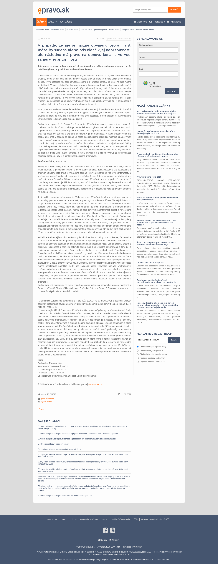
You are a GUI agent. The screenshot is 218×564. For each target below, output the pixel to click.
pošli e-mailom (47, 399)
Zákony (115, 540)
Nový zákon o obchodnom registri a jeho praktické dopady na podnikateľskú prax (156, 112)
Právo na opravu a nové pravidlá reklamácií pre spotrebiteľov (157, 198)
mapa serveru (52, 519)
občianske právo (42, 30)
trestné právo (114, 30)
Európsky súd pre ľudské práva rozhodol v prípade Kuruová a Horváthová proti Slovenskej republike (78, 434)
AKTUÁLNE (66, 21)
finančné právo (72, 30)
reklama (73, 519)
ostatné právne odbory (145, 30)
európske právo (128, 30)
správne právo (86, 30)
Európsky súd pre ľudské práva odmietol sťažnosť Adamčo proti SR (65, 496)
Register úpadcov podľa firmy (151, 358)
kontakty (105, 519)
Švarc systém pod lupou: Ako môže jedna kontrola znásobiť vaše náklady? (156, 243)
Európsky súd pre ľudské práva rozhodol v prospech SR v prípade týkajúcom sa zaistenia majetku (77, 439)
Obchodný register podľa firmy (151, 346)
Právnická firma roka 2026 (149, 177)
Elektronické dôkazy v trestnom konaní (53, 444)
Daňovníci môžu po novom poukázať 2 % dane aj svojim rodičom (156, 132)
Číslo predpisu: (146, 45)
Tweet (41, 409)
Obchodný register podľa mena (152, 354)
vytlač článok (46, 401)
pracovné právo (100, 30)
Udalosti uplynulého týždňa (150, 262)
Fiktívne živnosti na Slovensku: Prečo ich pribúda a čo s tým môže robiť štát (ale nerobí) (156, 222)
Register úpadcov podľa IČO (151, 362)
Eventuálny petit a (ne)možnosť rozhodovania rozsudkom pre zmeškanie (156, 281)
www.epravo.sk (95, 384)
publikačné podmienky (121, 519)
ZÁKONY (53, 21)
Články (103, 540)
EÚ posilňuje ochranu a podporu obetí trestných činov (59, 449)
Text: (141, 69)
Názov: (142, 57)
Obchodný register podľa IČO (151, 350)
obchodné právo (57, 30)
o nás (64, 519)
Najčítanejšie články (153, 105)
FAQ (136, 519)
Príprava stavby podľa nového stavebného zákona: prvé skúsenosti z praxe (157, 155)
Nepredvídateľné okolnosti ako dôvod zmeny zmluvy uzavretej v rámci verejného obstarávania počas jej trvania (157, 305)
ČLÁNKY (41, 21)
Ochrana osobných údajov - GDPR (155, 519)
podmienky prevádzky (89, 519)
